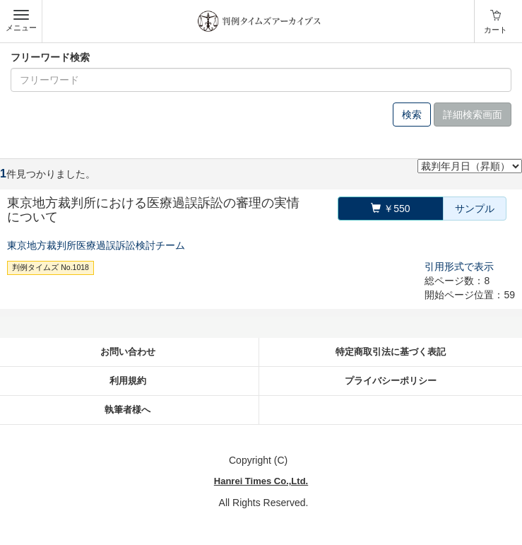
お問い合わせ (127, 351)
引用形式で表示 (459, 266)
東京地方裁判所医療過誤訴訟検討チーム (96, 245)
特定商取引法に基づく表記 (391, 351)
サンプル (474, 208)
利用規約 (127, 380)
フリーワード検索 (50, 57)
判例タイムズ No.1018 (50, 267)
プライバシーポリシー (391, 380)
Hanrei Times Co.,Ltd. (261, 481)
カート (495, 29)
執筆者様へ (127, 409)
